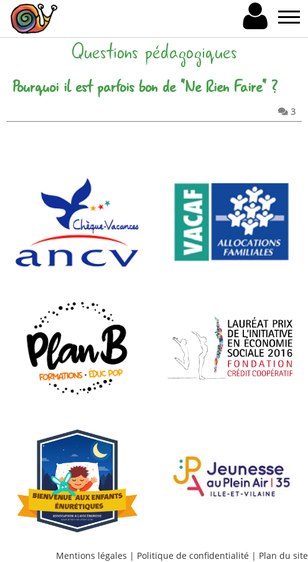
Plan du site (283, 555)
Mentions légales (91, 555)
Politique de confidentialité (193, 555)
